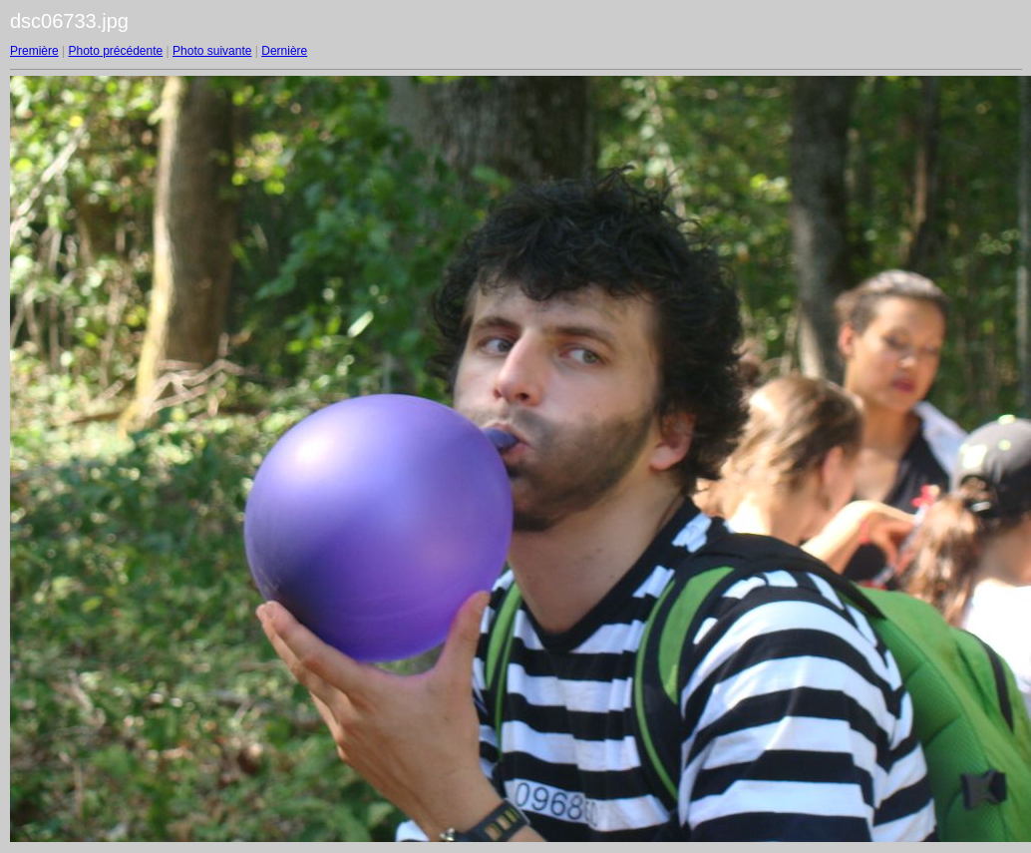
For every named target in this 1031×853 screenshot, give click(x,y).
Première (34, 51)
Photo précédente (115, 51)
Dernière (284, 51)
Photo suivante (211, 51)
